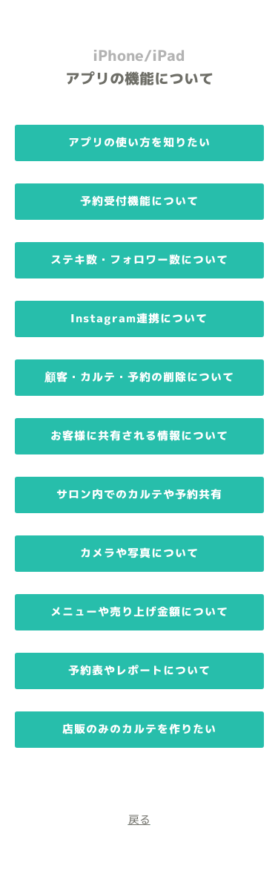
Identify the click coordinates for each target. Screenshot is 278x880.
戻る (139, 819)
